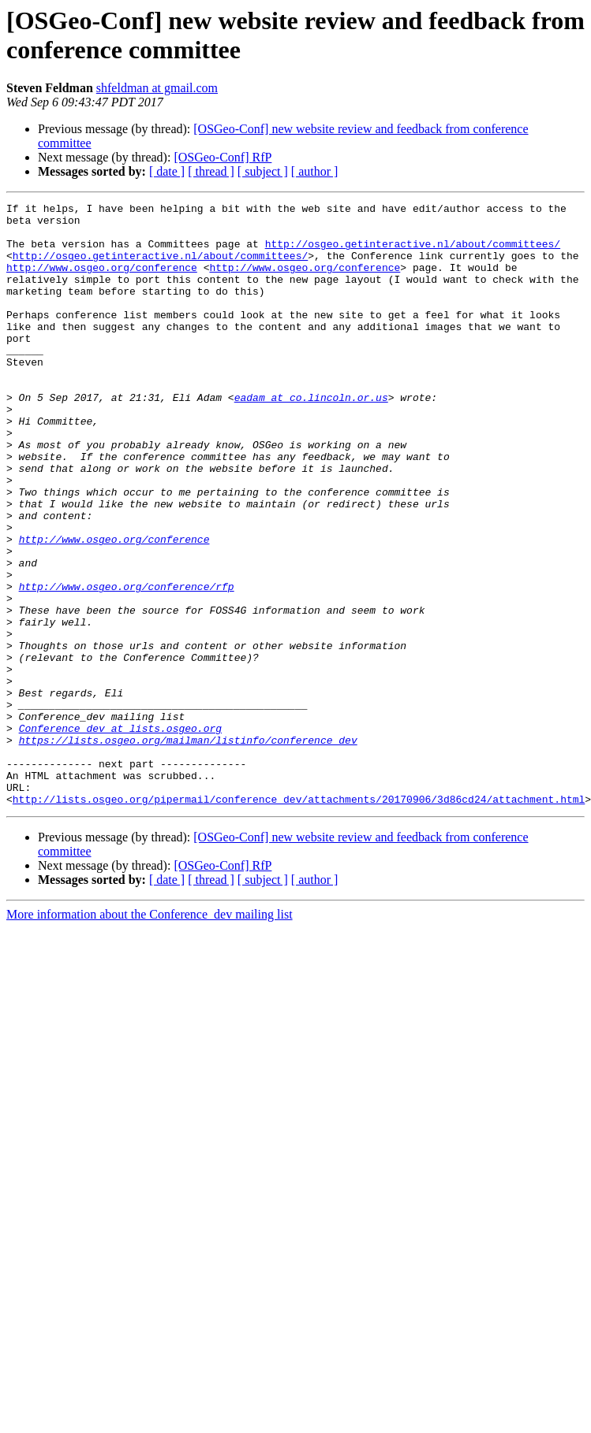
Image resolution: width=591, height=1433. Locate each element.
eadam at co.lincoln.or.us (311, 437)
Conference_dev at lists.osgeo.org (120, 834)
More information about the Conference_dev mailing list (149, 1034)
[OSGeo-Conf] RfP (222, 157)
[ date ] (167, 171)
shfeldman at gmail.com (157, 88)
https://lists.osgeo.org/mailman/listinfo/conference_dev (188, 848)
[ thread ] (211, 171)
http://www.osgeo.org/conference (101, 281)
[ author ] (315, 171)
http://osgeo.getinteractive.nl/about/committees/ (412, 253)
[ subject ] (263, 171)
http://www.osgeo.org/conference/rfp (126, 664)
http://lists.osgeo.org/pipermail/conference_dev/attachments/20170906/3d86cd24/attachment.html (299, 919)
